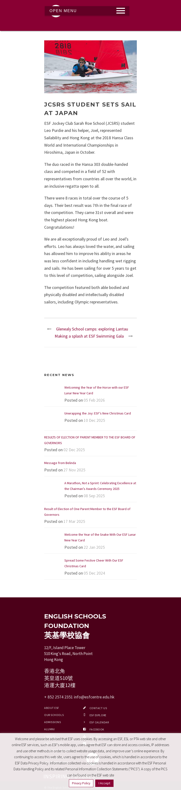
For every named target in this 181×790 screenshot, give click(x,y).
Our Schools (54, 715)
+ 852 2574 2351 (58, 697)
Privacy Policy (81, 783)
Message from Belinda (60, 463)
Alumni (49, 729)
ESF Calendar (99, 722)
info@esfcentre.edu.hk (94, 697)
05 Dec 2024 (94, 573)
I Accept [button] (104, 783)
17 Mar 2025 (74, 521)
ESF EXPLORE (98, 715)
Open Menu (63, 11)
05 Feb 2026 (94, 400)
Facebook (97, 729)
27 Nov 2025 (74, 470)
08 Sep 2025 (94, 495)
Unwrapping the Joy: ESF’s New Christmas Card (97, 413)
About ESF (51, 708)
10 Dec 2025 (94, 420)
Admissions (52, 722)
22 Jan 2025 (94, 547)
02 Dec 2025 (74, 449)
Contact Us (98, 708)
